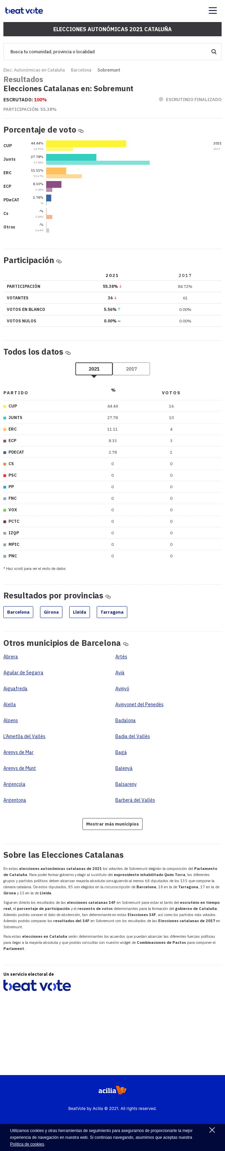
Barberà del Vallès (135, 800)
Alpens (10, 720)
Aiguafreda (15, 689)
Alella (9, 704)
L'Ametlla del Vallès (24, 736)
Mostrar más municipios (112, 824)
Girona (51, 612)
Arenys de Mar (18, 752)
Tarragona (112, 612)
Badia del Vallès (132, 736)
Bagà (121, 752)
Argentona (14, 800)
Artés (121, 657)
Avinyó (122, 689)
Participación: (30, 109)
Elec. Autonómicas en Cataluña (34, 70)
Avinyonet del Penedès (139, 704)
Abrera (10, 657)
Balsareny (126, 784)
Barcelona (81, 70)
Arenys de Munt (19, 768)
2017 (131, 369)
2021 (94, 369)
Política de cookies (27, 1144)
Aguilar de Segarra (23, 673)
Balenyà (124, 768)
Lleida (79, 612)
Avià (120, 673)
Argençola (14, 784)
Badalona (125, 720)
